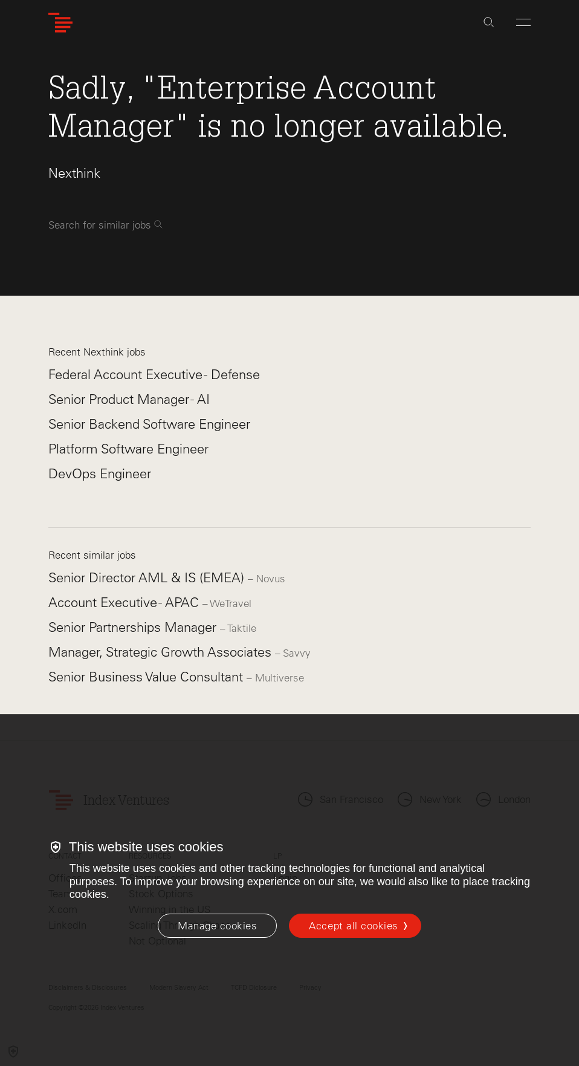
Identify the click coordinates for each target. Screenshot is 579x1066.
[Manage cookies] (217, 926)
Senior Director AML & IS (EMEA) (148, 578)
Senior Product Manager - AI (129, 399)
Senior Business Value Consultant (147, 677)
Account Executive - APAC (125, 602)
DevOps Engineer (99, 474)
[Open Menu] (523, 22)
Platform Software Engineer (128, 449)
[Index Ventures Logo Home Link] (60, 23)
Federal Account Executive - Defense (154, 374)
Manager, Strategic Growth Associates (161, 652)
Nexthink (74, 173)
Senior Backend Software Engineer (149, 424)
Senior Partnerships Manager (134, 627)
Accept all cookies (353, 926)
